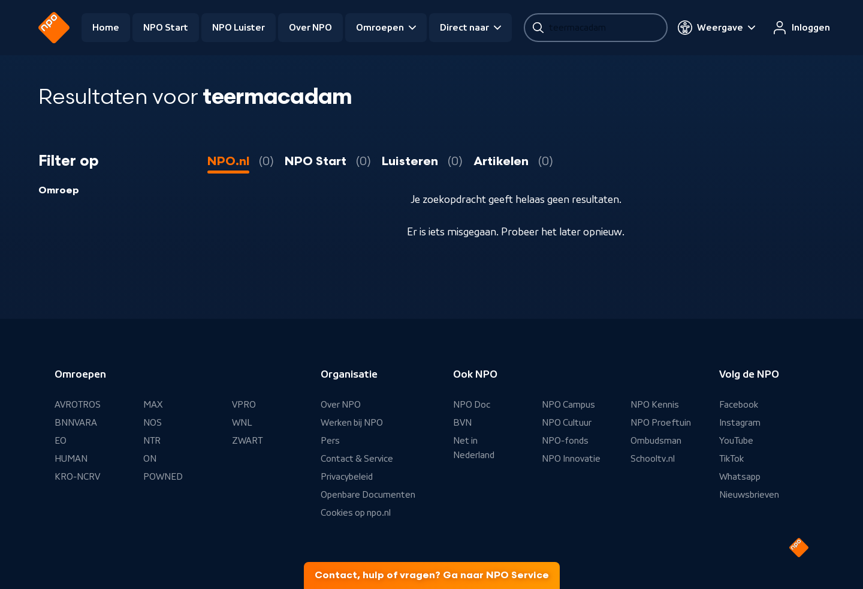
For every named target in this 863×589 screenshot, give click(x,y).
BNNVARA (76, 422)
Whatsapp (740, 477)
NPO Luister (238, 27)
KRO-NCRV (77, 477)
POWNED (163, 477)
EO (61, 441)
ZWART (247, 441)
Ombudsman (655, 441)
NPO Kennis (654, 404)
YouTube (736, 441)
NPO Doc (471, 404)
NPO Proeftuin (660, 422)
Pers (330, 441)
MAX (152, 404)
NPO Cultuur (567, 422)
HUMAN (71, 459)
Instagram (740, 422)
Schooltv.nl (652, 459)
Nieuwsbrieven (749, 495)
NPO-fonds (565, 441)
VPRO (244, 404)
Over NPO (310, 27)
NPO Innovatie (571, 459)
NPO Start (165, 27)
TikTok (731, 459)
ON (149, 459)
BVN (462, 422)
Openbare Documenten (368, 495)
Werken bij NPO (352, 422)
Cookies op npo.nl (356, 513)
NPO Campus (568, 404)
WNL (242, 422)
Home (105, 27)
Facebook (738, 404)
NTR (152, 441)
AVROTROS (78, 404)
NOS (152, 422)
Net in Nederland (473, 448)
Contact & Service (357, 459)
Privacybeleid (347, 477)
